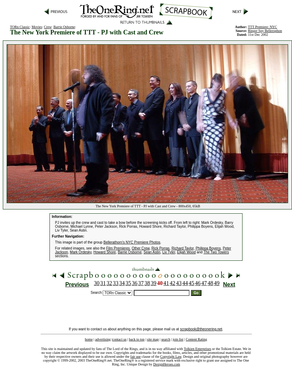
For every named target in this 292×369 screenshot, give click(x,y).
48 (210, 283)
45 (191, 283)
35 (128, 283)
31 (103, 283)
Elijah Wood (186, 252)
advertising (103, 339)
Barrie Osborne (64, 27)
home (89, 339)
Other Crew (141, 248)
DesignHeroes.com (166, 364)
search (165, 339)
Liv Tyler (168, 252)
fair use (135, 356)
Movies (37, 27)
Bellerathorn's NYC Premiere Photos (132, 242)
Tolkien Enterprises (197, 349)
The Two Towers (216, 252)
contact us (119, 339)
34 (122, 283)
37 (141, 283)
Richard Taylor (183, 248)
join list (178, 339)
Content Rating (196, 339)
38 (147, 283)
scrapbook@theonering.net (201, 329)
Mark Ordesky (81, 252)
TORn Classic (19, 27)
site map (153, 339)
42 (172, 283)
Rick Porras (160, 248)
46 (198, 283)
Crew (48, 27)
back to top (136, 339)
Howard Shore (104, 252)
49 (217, 283)
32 (109, 283)
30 (97, 283)
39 (154, 283)
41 (166, 283)
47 (204, 283)
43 (179, 283)
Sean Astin (152, 252)
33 (116, 283)
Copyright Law (170, 356)
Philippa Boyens (208, 248)
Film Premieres (118, 248)
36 (135, 283)
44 (185, 283)
